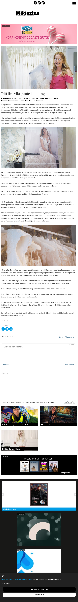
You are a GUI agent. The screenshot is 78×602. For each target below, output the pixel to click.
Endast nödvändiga (39, 589)
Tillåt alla (39, 595)
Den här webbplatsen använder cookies (17, 579)
